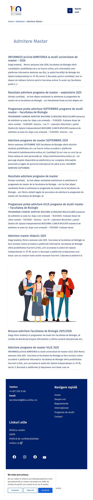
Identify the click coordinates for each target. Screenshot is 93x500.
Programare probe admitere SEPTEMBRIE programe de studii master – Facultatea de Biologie (45, 113)
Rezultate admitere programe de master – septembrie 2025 (45, 95)
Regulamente (61, 406)
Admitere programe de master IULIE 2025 (33, 350)
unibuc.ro (15, 445)
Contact (58, 419)
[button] (44, 459)
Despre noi (60, 402)
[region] (30, 483)
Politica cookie (17, 432)
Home (57, 397)
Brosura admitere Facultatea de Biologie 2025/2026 (40, 333)
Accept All (45, 490)
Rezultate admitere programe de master (33, 179)
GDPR (12, 437)
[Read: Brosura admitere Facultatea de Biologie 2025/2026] (46, 297)
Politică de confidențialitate (24, 441)
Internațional (61, 410)
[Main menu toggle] (73, 12)
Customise (15, 490)
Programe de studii (64, 415)
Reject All (30, 490)
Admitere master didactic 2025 (27, 238)
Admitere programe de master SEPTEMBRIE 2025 (38, 143)
